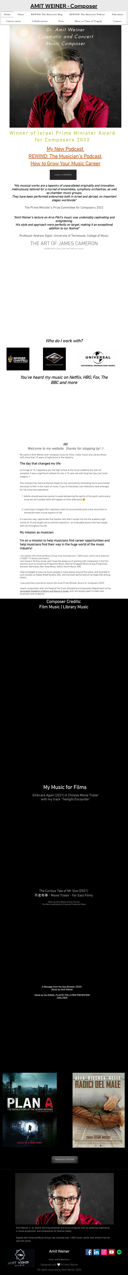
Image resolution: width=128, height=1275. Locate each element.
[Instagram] (104, 1252)
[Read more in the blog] (64, 1159)
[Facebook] (89, 1252)
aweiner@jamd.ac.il (62, 1259)
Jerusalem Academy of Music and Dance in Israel (44, 591)
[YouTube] (111, 1252)
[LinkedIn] (96, 1252)
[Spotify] (119, 1252)
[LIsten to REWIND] (63, 175)
